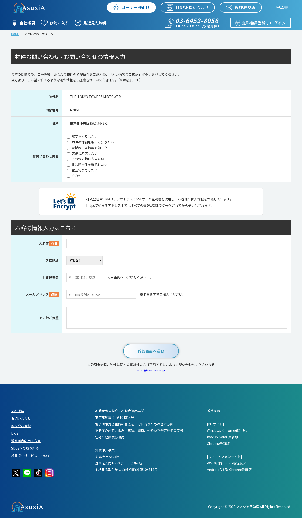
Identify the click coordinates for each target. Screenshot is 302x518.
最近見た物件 (91, 23)
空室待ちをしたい (85, 170)
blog (14, 433)
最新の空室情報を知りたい (91, 147)
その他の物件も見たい (88, 159)
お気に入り (55, 23)
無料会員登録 (21, 425)
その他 (76, 175)
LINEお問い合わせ (188, 7)
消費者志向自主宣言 (26, 440)
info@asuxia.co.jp (151, 370)
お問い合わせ (21, 418)
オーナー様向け (131, 7)
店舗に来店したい (85, 153)
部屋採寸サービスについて (30, 455)
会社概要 (23, 23)
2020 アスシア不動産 (243, 506)
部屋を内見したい (85, 136)
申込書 (282, 7)
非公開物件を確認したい (89, 164)
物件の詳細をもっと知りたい (93, 142)
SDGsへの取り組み (25, 448)
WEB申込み (241, 7)
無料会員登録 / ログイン (260, 23)
